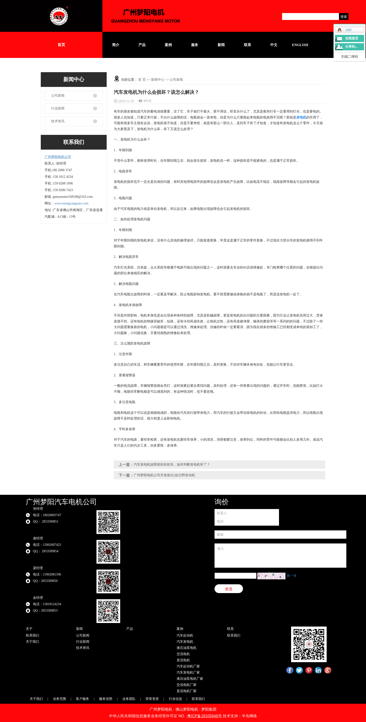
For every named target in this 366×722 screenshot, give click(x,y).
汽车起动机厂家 (188, 666)
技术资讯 (57, 121)
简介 (115, 45)
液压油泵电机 (187, 648)
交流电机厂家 (187, 685)
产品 (142, 45)
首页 (61, 45)
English (300, 45)
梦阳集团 (208, 709)
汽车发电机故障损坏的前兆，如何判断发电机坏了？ (172, 464)
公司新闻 (57, 95)
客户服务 (82, 699)
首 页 (142, 79)
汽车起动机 (185, 635)
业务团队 (129, 699)
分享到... (351, 46)
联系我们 (32, 635)
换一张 (292, 575)
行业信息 (175, 699)
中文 (273, 45)
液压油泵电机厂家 (190, 678)
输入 (280, 555)
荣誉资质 (152, 699)
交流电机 (183, 654)
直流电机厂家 (187, 691)
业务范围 (59, 699)
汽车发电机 (185, 641)
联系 (247, 45)
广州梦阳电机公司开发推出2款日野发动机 (164, 475)
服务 (194, 45)
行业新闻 (57, 108)
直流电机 (183, 660)
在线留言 (351, 38)
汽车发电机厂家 (188, 672)
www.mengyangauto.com (71, 203)
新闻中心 (157, 79)
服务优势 (105, 699)
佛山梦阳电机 (186, 709)
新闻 (221, 45)
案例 (168, 45)
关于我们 (32, 641)
